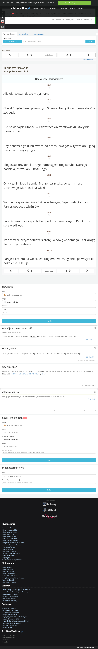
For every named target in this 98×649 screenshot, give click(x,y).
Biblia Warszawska (8, 534)
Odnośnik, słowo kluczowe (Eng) (12, 480)
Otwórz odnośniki (24, 34)
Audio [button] (44, 8)
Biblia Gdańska (7, 567)
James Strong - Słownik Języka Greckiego (15, 592)
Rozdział (4, 306)
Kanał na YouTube (8, 635)
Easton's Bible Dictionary (10, 594)
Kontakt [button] (81, 8)
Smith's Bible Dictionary (9, 600)
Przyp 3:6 (91, 399)
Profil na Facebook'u (9, 638)
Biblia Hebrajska (7, 569)
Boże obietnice (7, 627)
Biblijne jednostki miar (9, 615)
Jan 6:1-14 (45, 374)
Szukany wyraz (7, 450)
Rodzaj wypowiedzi (8, 436)
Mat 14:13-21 (16, 374)
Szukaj (49, 490)
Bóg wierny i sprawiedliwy (49, 78)
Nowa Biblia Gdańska (9, 538)
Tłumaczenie (7, 38)
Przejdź (49, 321)
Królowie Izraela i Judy (9, 625)
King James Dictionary (9, 598)
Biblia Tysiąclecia (8, 571)
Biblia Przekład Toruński (10, 541)
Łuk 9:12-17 (36, 374)
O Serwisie (6, 640)
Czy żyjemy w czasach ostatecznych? (14, 617)
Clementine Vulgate (8, 547)
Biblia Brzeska (7, 528)
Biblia (35, 8)
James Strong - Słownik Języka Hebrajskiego (16, 590)
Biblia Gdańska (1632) (9, 530)
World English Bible (8, 555)
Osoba (4, 443)
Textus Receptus (7, 549)
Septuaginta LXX (8, 558)
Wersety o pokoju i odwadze (11, 623)
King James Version (9, 551)
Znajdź (49, 460)
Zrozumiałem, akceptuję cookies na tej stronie (74, 3)
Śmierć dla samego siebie (10, 619)
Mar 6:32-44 (26, 374)
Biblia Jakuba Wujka (9, 536)
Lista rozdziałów (89, 60)
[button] (49, 295)
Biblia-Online (20, 8)
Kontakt (4, 642)
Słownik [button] (53, 8)
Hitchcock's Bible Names (10, 596)
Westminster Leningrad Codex (12, 560)
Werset (4, 313)
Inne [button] (72, 8)
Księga (4, 299)
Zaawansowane (39, 34)
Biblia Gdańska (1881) (9, 532)
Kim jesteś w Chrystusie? (10, 610)
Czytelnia (63, 8)
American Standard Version (11, 545)
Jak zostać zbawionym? (10, 608)
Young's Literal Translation (11, 553)
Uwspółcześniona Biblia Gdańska (13, 543)
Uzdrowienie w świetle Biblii (10, 612)
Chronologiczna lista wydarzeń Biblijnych (15, 621)
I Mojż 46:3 (90, 340)
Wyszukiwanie (9, 34)
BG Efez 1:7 (90, 357)
